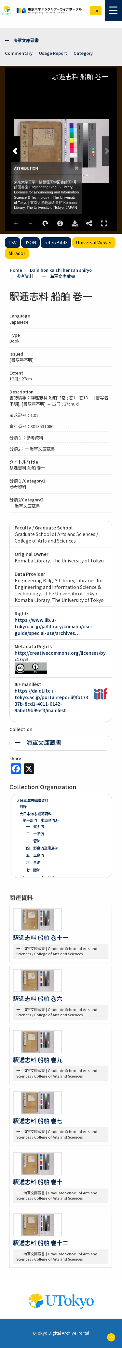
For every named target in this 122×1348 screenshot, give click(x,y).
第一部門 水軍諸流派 (41, 820)
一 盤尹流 (35, 826)
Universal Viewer (94, 242)
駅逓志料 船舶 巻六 (37, 998)
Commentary (19, 53)
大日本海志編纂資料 (32, 800)
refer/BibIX (56, 242)
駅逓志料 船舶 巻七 (37, 1120)
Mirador (16, 253)
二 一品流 (35, 833)
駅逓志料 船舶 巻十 (37, 1181)
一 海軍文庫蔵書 (22, 40)
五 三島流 (35, 855)
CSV (12, 242)
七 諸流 (33, 869)
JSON (30, 242)
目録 (23, 806)
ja (95, 11)
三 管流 (33, 840)
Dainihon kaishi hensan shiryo (61, 270)
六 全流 (33, 862)
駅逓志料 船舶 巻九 (37, 1059)
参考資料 (25, 276)
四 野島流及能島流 (42, 847)
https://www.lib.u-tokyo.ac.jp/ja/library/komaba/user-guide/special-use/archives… (54, 626)
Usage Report (53, 53)
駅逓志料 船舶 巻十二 (40, 1242)
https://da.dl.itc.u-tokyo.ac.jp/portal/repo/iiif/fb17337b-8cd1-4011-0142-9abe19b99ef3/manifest (51, 700)
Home (16, 270)
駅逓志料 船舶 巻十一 (40, 937)
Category (83, 53)
